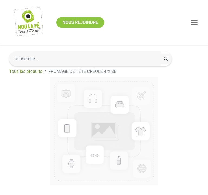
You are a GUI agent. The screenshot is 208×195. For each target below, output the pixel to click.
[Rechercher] (166, 59)
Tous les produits (25, 71)
